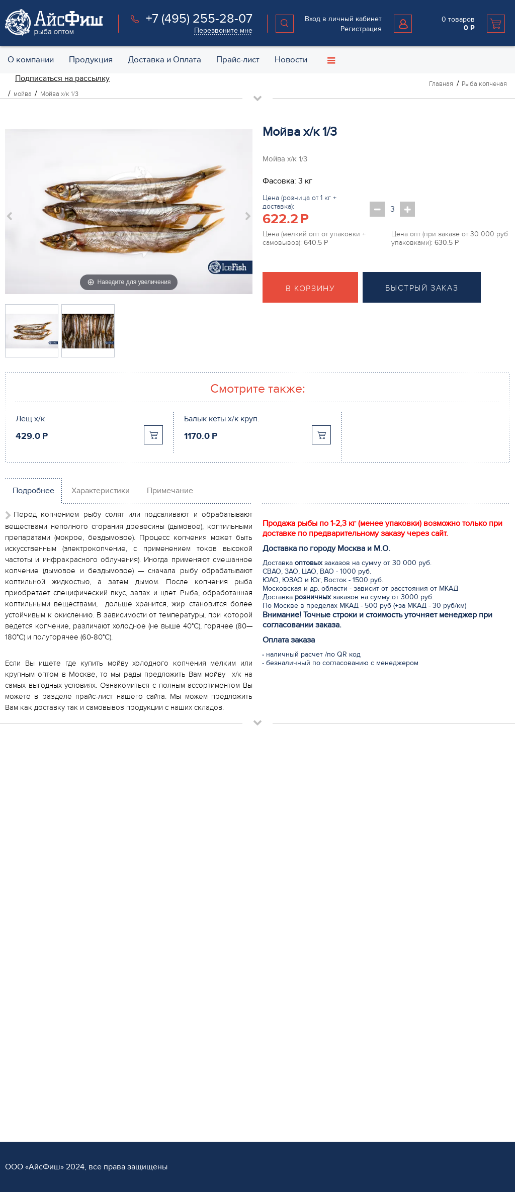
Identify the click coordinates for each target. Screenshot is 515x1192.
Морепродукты (201, 906)
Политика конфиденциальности (400, 858)
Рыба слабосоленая (209, 874)
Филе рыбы (195, 825)
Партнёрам (25, 1069)
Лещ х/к (30, 419)
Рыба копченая (201, 890)
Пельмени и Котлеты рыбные (224, 986)
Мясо (185, 954)
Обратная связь (374, 793)
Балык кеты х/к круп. (222, 419)
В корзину (310, 289)
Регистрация (361, 29)
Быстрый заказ (421, 288)
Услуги (189, 1069)
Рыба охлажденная (207, 809)
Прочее (189, 1019)
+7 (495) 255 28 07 (43, 849)
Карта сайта (367, 874)
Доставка (191, 1084)
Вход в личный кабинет (343, 19)
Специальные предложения (394, 825)
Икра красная (199, 922)
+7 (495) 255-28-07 (199, 18)
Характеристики (100, 491)
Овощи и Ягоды (202, 858)
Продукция (197, 778)
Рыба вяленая (200, 1002)
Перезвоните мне (223, 30)
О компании (370, 778)
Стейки (188, 842)
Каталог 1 (191, 1035)
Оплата (188, 1100)
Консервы (193, 938)
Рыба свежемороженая (214, 793)
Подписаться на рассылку (62, 78)
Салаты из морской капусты (222, 970)
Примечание (170, 491)
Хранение (193, 1117)
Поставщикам (27, 1100)
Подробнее (33, 491)
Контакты (363, 809)
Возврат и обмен (376, 842)
